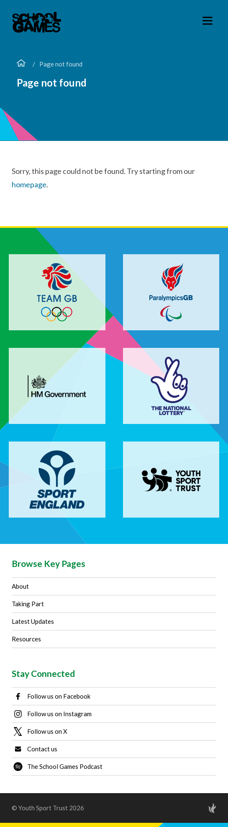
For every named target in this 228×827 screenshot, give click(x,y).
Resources (26, 639)
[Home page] (21, 64)
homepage (29, 184)
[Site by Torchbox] (195, 808)
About (20, 586)
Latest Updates (33, 621)
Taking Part (28, 603)
